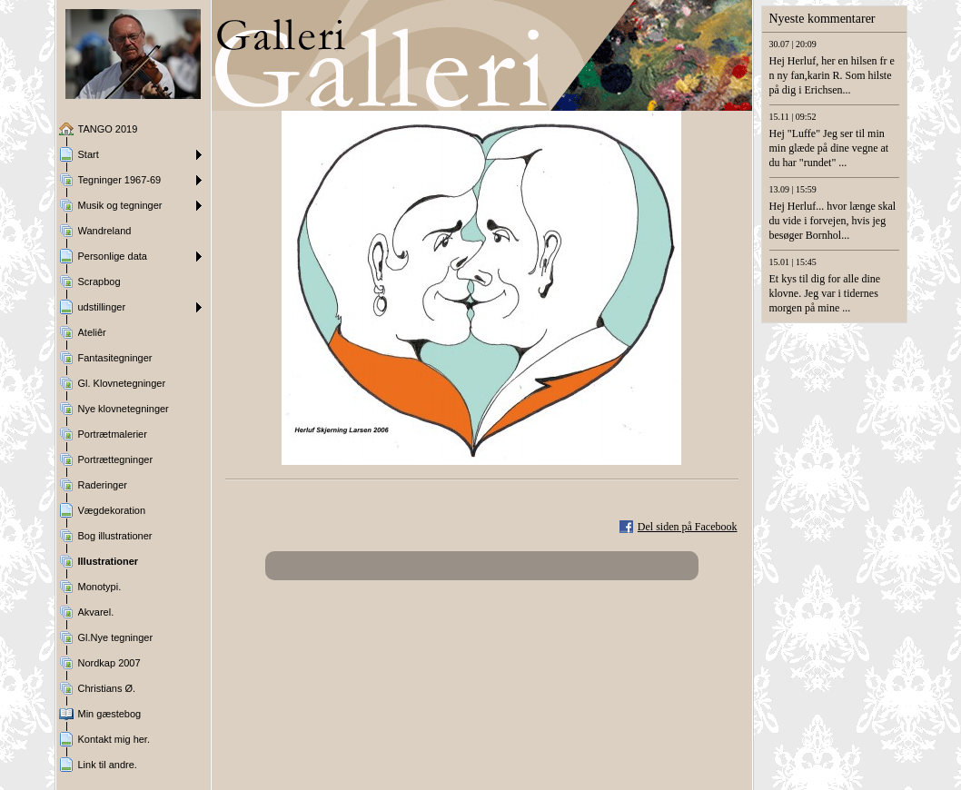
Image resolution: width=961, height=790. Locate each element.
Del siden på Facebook (688, 526)
